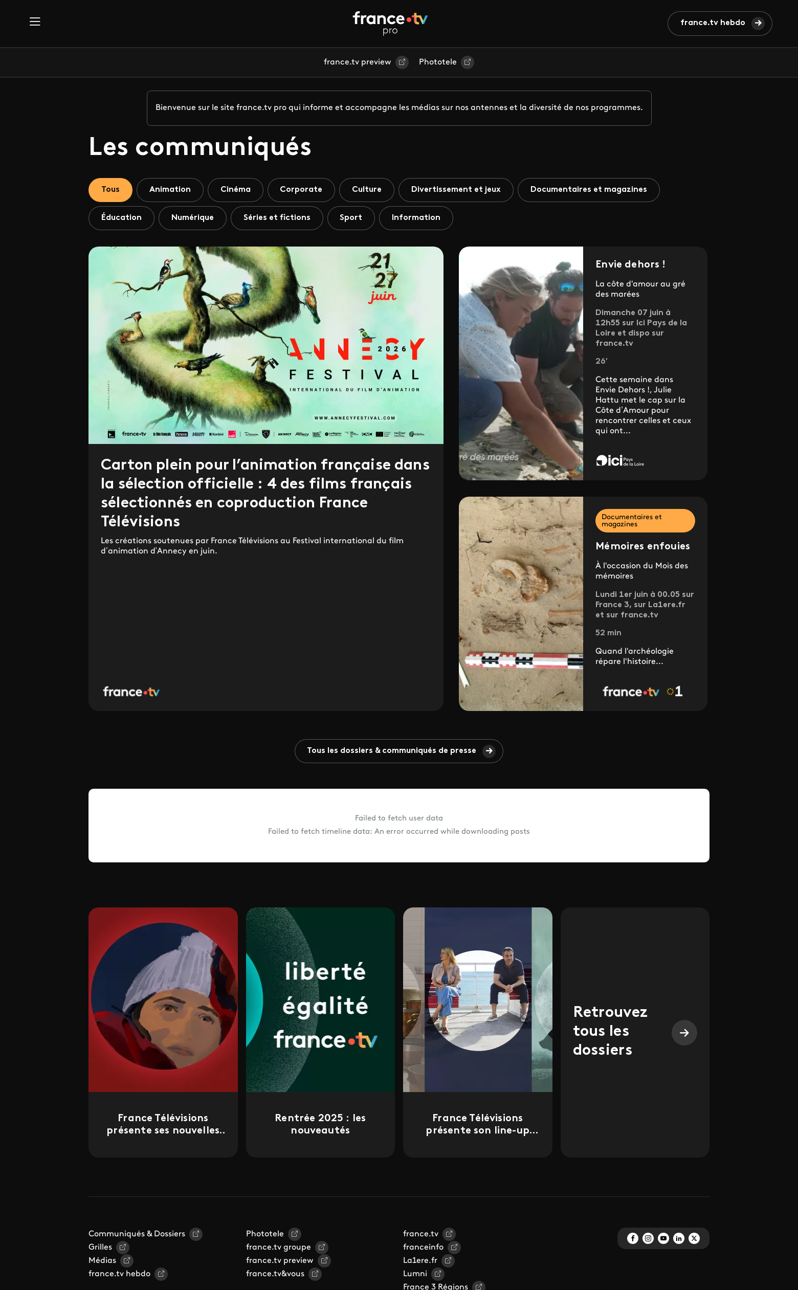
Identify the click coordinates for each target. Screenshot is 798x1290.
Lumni (415, 1274)
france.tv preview (357, 62)
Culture (367, 190)
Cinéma (235, 190)
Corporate (301, 190)
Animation (170, 190)
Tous (110, 190)
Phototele (438, 62)
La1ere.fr (420, 1261)
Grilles (100, 1247)
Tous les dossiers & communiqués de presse (392, 751)
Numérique (192, 218)
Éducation (121, 218)
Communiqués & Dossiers (136, 1234)
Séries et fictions (277, 218)
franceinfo (423, 1247)
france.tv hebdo (712, 23)
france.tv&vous (275, 1274)
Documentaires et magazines (589, 190)
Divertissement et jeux (456, 190)
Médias (102, 1261)
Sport (351, 218)
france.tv (420, 1234)
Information (416, 218)
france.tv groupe (278, 1247)
